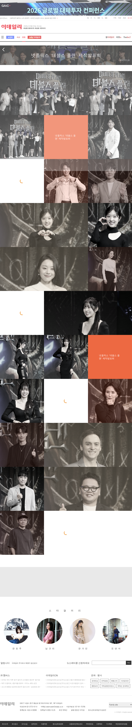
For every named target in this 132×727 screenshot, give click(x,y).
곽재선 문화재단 (123, 686)
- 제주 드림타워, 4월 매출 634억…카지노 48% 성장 (18, 683)
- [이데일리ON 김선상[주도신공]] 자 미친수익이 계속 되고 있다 (66, 687)
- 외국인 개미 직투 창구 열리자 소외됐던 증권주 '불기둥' (20, 680)
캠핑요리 (95, 686)
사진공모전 (125, 681)
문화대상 (95, 681)
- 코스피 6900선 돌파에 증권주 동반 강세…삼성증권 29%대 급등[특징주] (21, 687)
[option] (16, 634)
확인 (128, 663)
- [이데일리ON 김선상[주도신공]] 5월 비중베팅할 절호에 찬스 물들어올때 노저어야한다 (66, 680)
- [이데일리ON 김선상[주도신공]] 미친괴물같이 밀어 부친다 (66, 683)
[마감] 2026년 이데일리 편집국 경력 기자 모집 (28, 662)
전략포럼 (104, 681)
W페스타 (114, 681)
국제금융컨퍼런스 (107, 686)
